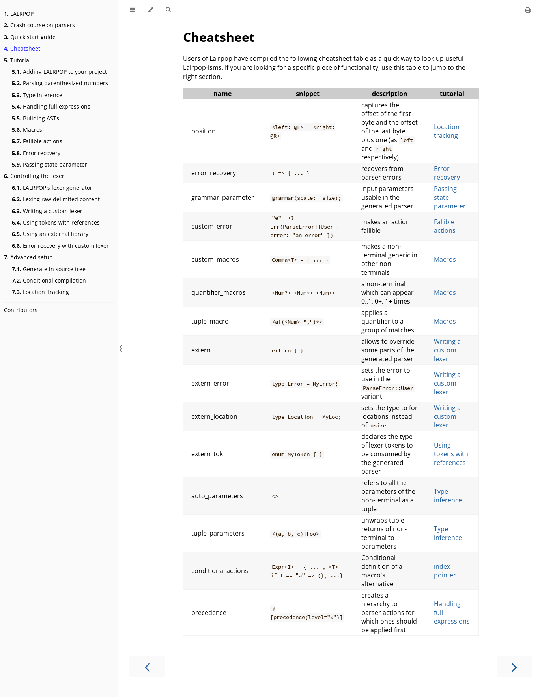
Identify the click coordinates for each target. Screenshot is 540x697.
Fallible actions (37, 141)
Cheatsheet (22, 48)
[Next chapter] (514, 666)
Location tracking (447, 131)
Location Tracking (40, 292)
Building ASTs (35, 118)
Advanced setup (28, 257)
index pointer (445, 570)
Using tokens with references (56, 222)
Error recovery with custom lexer (60, 245)
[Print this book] (528, 10)
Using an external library (50, 234)
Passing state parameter (49, 164)
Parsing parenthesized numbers (60, 83)
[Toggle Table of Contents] (132, 10)
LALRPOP (19, 13)
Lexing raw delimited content (56, 199)
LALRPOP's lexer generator (52, 187)
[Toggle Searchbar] (168, 10)
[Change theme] (150, 10)
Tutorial (17, 60)
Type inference (37, 95)
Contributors (20, 310)
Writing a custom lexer (47, 211)
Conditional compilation (49, 280)
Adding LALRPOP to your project (59, 71)
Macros (27, 129)
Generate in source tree (49, 269)
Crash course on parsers (39, 25)
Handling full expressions (51, 106)
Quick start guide (30, 37)
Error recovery (36, 153)
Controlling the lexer (34, 176)
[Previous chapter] (147, 666)
